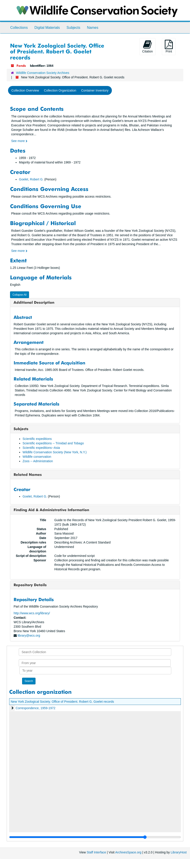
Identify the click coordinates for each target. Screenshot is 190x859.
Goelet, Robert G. (31, 179)
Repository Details (30, 585)
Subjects (73, 27)
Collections (19, 27)
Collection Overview (25, 90)
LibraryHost (179, 852)
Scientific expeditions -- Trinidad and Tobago (53, 443)
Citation (147, 46)
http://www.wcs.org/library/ (32, 613)
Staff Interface (96, 852)
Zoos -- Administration (38, 461)
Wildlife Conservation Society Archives (42, 73)
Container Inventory (94, 90)
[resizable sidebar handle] (95, 837)
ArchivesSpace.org (128, 852)
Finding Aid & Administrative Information (51, 510)
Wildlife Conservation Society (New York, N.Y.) (55, 452)
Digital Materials (47, 27)
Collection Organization (60, 90)
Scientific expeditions (37, 439)
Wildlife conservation (37, 456)
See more (19, 141)
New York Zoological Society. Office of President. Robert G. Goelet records (62, 701)
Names (92, 27)
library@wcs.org (29, 635)
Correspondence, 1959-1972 (35, 708)
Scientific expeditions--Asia (41, 447)
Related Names (28, 474)
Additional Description (34, 302)
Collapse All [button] (20, 294)
